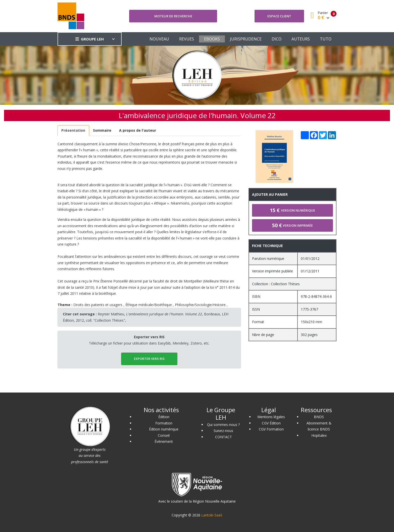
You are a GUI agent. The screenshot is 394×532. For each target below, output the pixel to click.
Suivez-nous (223, 430)
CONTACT (223, 436)
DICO (276, 39)
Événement (164, 441)
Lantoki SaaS (211, 515)
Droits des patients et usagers (97, 304)
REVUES (186, 39)
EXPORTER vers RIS (149, 358)
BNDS (319, 416)
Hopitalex (319, 435)
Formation (163, 423)
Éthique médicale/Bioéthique (148, 304)
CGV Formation (271, 429)
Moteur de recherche (173, 16)
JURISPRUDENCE (246, 39)
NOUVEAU (159, 39)
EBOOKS (212, 39)
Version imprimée (292, 225)
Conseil (164, 435)
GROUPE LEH (89, 38)
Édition (163, 416)
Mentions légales (271, 416)
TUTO (325, 39)
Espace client (279, 16)
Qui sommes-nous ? (223, 424)
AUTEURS (300, 39)
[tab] (73, 130)
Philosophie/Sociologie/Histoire (200, 304)
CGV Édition (271, 423)
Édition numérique (163, 429)
